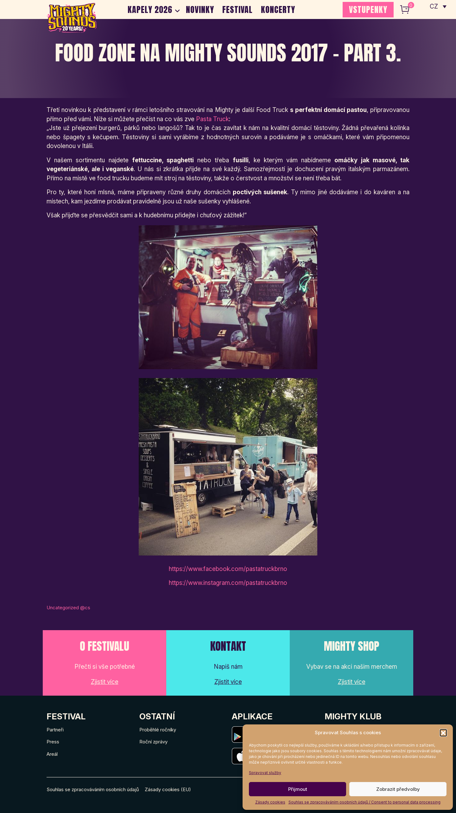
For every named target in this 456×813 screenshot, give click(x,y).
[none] (438, 6)
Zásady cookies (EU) (168, 789)
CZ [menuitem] (434, 6)
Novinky (200, 9)
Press (53, 742)
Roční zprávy (153, 742)
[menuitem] (438, 6)
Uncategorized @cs (68, 608)
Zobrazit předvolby (398, 789)
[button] (443, 732)
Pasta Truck (212, 119)
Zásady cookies (270, 802)
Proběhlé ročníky (157, 730)
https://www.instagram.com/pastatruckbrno (228, 582)
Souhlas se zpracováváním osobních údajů (93, 789)
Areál (52, 754)
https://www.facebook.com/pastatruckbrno (228, 569)
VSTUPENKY (368, 9)
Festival (237, 9)
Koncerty (278, 9)
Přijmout (297, 789)
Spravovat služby (265, 772)
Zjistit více (104, 682)
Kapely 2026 (150, 9)
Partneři (55, 730)
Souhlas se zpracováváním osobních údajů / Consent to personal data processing (364, 802)
